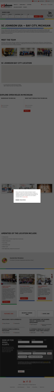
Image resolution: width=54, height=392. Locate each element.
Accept (17, 199)
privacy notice (25, 196)
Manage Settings (22, 199)
